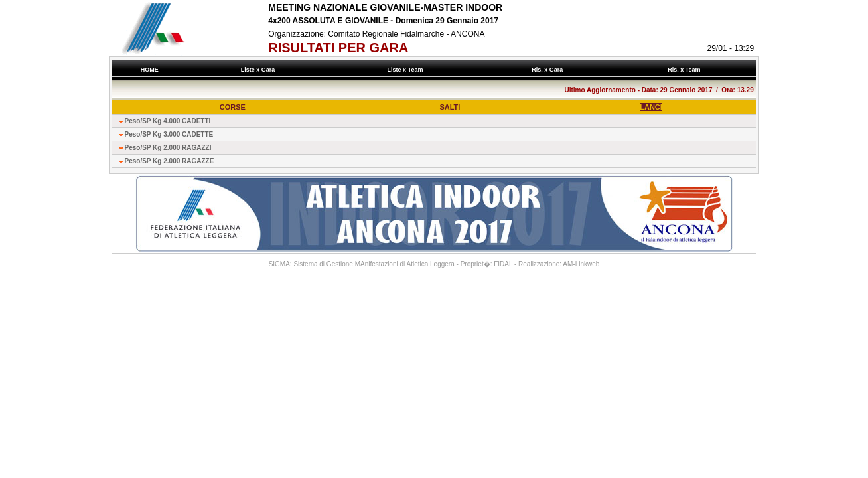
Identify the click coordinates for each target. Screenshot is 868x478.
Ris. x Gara (549, 69)
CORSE (233, 107)
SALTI (449, 107)
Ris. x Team (685, 69)
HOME (149, 69)
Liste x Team (407, 69)
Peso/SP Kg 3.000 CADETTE (169, 134)
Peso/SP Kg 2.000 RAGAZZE (169, 161)
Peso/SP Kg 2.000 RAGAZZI (168, 147)
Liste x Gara (259, 69)
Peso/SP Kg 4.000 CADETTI (168, 121)
